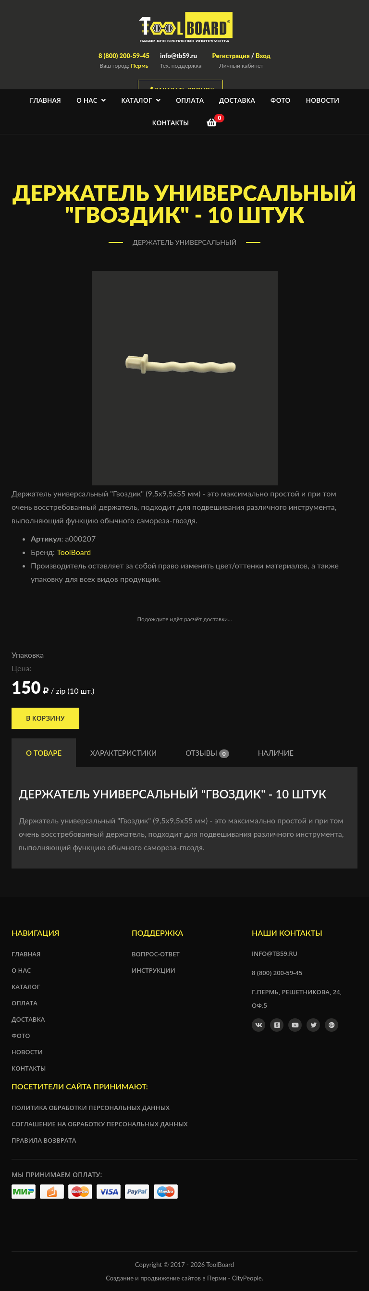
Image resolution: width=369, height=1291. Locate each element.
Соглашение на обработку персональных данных (100, 1124)
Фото (281, 100)
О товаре (44, 752)
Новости (322, 100)
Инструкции (153, 970)
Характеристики (123, 752)
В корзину (45, 718)
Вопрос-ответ (156, 954)
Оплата (190, 100)
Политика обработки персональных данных (91, 1107)
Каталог (140, 100)
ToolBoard (74, 551)
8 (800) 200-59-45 (123, 56)
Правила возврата (44, 1140)
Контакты (170, 122)
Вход (263, 56)
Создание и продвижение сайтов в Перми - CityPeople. (184, 1278)
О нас (91, 100)
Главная (45, 100)
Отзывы (207, 753)
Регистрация (230, 56)
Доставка (237, 100)
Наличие (276, 752)
